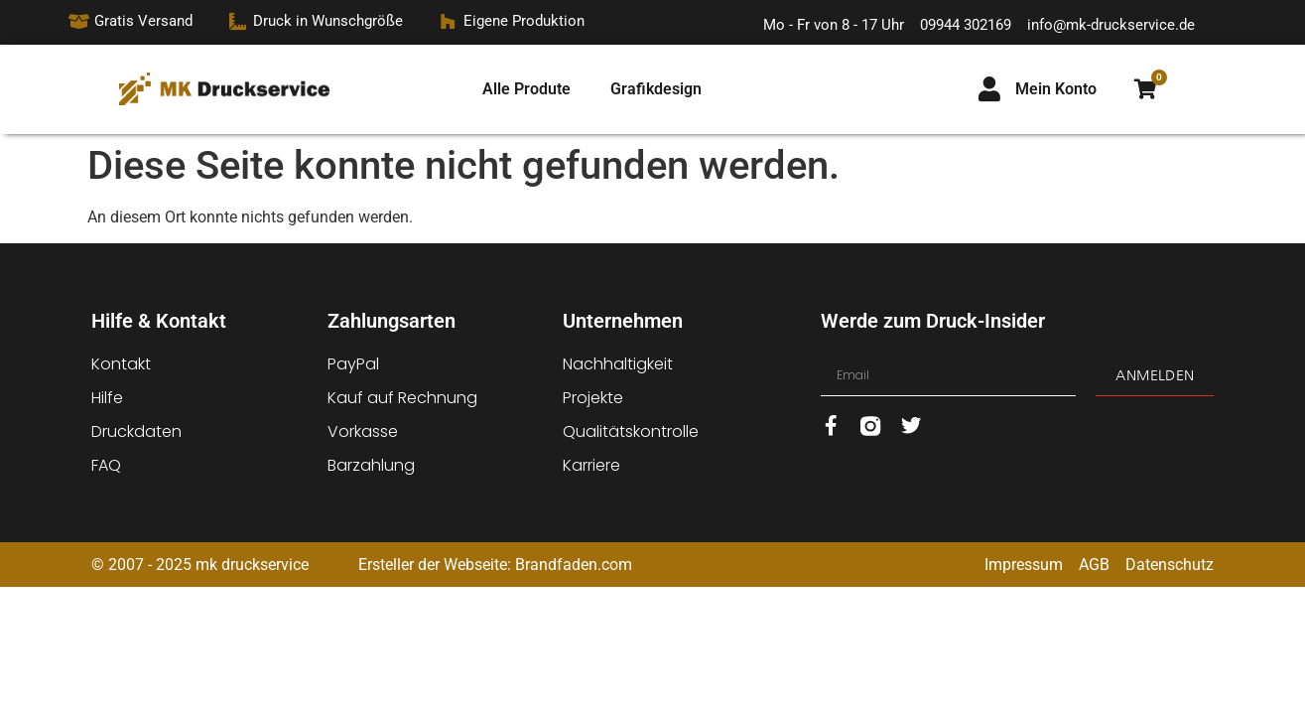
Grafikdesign (656, 88)
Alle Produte (526, 88)
